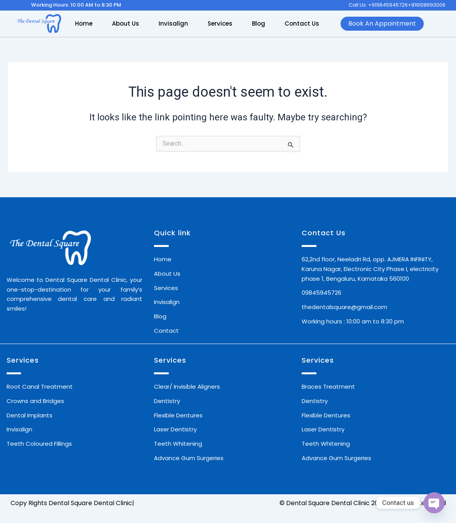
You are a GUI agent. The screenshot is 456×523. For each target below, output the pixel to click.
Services (220, 23)
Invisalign (173, 23)
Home (84, 23)
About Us (125, 23)
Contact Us (302, 23)
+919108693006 (427, 5)
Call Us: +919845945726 (378, 5)
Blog (258, 23)
